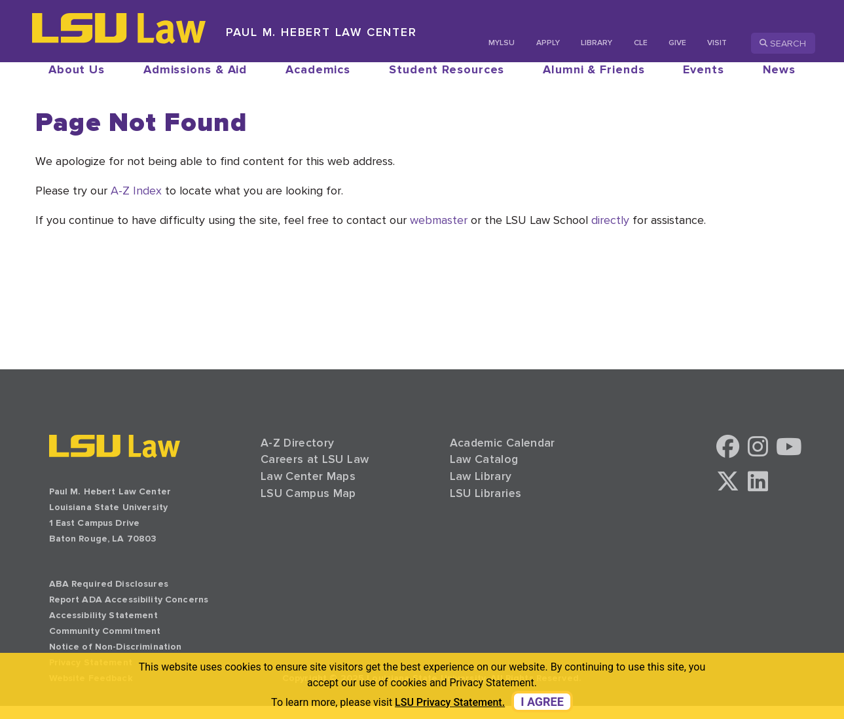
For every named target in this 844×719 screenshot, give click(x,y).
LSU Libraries (486, 506)
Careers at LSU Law (315, 472)
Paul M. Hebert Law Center (321, 32)
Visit (717, 43)
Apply (548, 43)
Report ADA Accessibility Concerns (129, 612)
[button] (727, 464)
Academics (317, 82)
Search (783, 43)
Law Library (481, 489)
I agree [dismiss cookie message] (542, 702)
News (779, 82)
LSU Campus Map (308, 506)
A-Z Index (136, 203)
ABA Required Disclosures (108, 596)
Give (677, 43)
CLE (641, 43)
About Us (76, 82)
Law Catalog (484, 472)
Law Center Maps (308, 489)
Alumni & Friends (593, 82)
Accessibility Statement (103, 628)
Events (703, 82)
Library (597, 43)
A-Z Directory (298, 456)
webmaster (439, 233)
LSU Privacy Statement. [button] (450, 702)
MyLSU (501, 43)
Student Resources (446, 82)
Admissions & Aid (195, 82)
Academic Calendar (502, 456)
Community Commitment (105, 644)
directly (610, 233)
